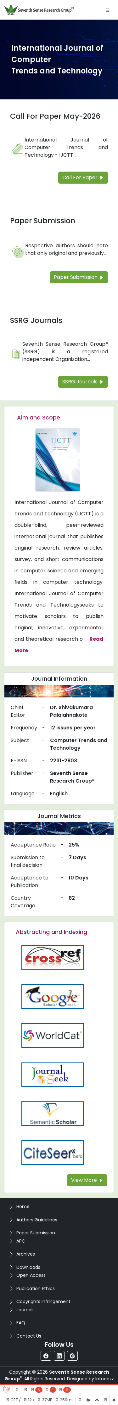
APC (20, 1241)
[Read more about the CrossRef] (52, 957)
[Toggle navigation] (107, 10)
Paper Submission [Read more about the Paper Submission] (42, 221)
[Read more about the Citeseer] (52, 1152)
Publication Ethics (35, 1288)
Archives (25, 1254)
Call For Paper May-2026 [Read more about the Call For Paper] (55, 116)
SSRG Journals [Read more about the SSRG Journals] (36, 320)
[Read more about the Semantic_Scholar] (52, 1113)
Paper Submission (35, 1233)
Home (23, 1206)
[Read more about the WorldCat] (52, 1035)
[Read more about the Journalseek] (52, 1074)
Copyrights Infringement (43, 1301)
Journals (25, 1310)
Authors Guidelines (36, 1220)
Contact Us (28, 1336)
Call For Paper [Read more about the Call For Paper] (83, 177)
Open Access (31, 1275)
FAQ (20, 1323)
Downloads (28, 1267)
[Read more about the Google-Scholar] (52, 996)
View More (87, 1180)
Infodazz (104, 1379)
